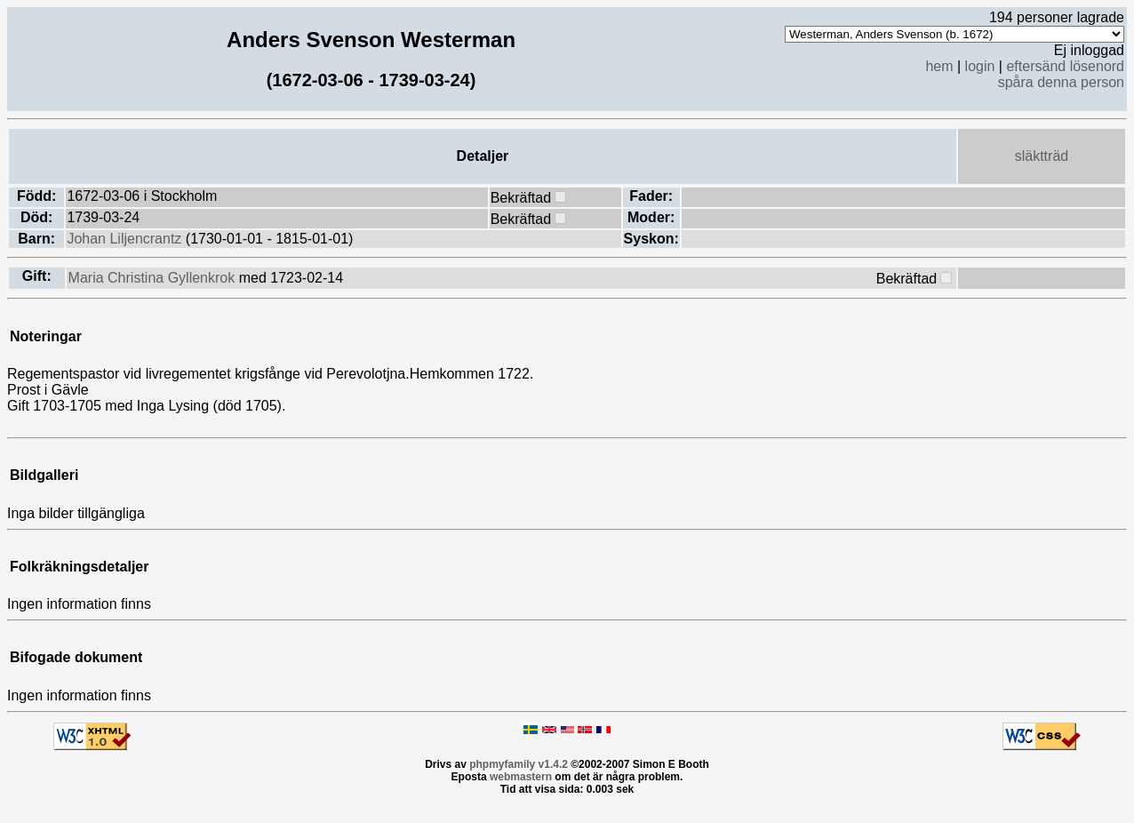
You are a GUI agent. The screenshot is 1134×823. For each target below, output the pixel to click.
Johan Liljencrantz (126, 238)
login (980, 66)
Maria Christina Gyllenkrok (153, 277)
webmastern (521, 777)
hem (939, 66)
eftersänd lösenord (1065, 66)
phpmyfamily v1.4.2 (518, 764)
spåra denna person (1061, 82)
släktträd (1041, 156)
